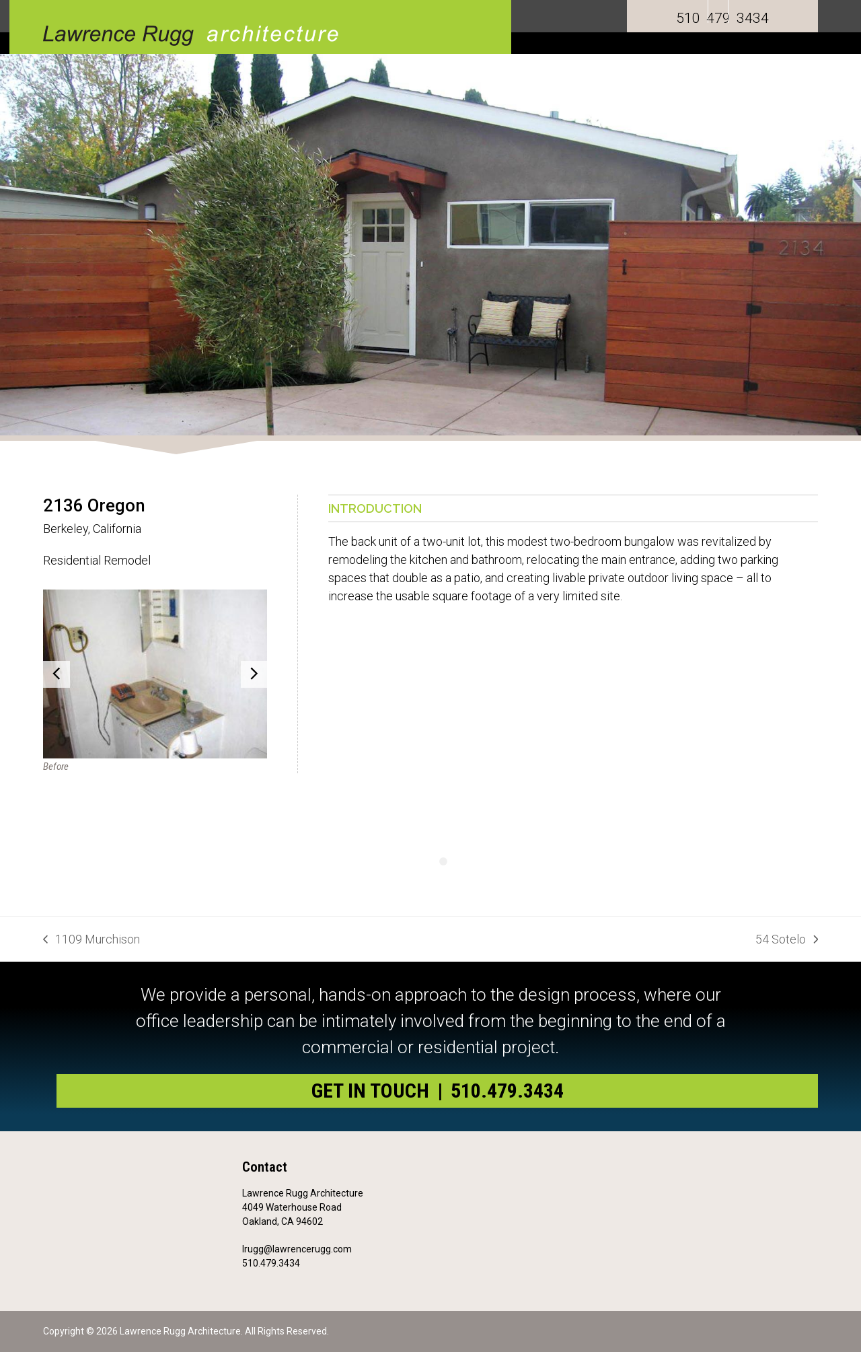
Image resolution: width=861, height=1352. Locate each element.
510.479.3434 (271, 1263)
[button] (56, 674)
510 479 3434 (722, 18)
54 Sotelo (786, 940)
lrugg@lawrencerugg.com (297, 1249)
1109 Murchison (91, 940)
